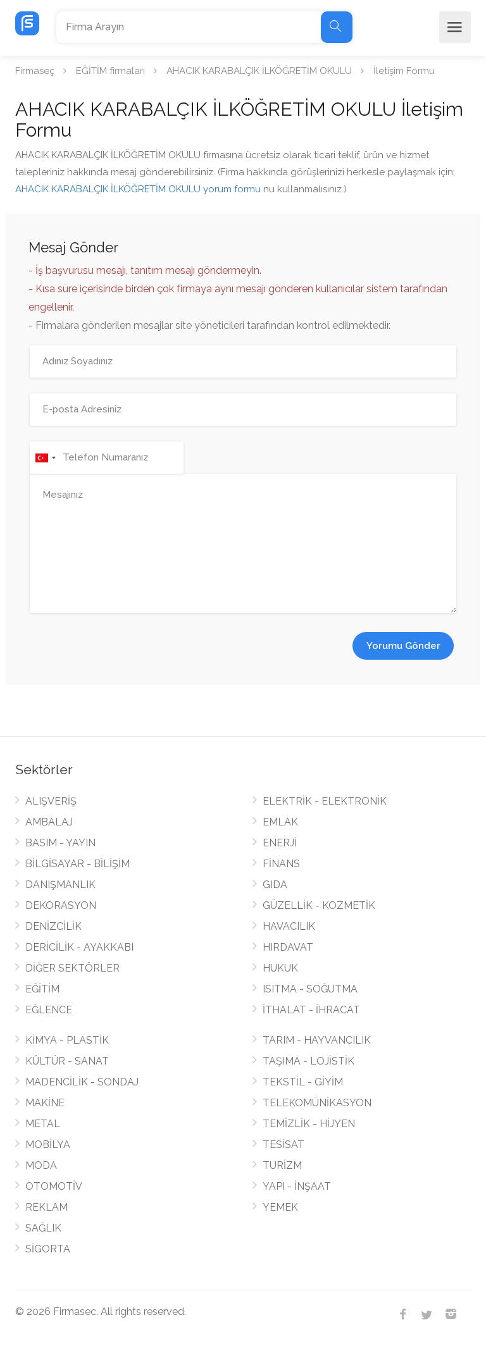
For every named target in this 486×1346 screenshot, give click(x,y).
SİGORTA (47, 1249)
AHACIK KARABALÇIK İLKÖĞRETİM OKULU (259, 71)
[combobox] (44, 457)
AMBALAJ (49, 822)
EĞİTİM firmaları (110, 71)
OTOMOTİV (53, 1186)
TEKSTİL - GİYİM (303, 1082)
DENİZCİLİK (53, 926)
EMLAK (280, 822)
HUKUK (280, 968)
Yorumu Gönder (403, 645)
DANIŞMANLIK (60, 885)
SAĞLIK (43, 1228)
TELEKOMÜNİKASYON (317, 1103)
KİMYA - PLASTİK (67, 1040)
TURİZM (282, 1165)
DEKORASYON (60, 905)
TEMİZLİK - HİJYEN (309, 1124)
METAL (42, 1124)
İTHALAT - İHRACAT (311, 1010)
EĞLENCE (48, 1010)
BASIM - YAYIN (60, 843)
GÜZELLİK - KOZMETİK (319, 905)
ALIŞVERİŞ (51, 801)
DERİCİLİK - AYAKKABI (79, 947)
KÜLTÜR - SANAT (67, 1061)
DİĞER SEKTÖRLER (72, 968)
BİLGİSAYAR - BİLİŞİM (77, 864)
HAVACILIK (289, 926)
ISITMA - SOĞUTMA (310, 989)
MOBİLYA (47, 1145)
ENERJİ (280, 843)
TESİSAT (283, 1145)
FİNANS (281, 864)
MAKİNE (45, 1103)
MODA (41, 1165)
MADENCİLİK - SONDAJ (82, 1082)
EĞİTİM (42, 989)
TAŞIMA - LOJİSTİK (308, 1061)
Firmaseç (34, 71)
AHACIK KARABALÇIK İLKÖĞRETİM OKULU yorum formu (138, 189)
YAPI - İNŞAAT (297, 1186)
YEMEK (280, 1207)
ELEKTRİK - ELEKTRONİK (325, 801)
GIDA (275, 885)
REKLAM (46, 1207)
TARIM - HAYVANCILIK (317, 1040)
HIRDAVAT (288, 947)
